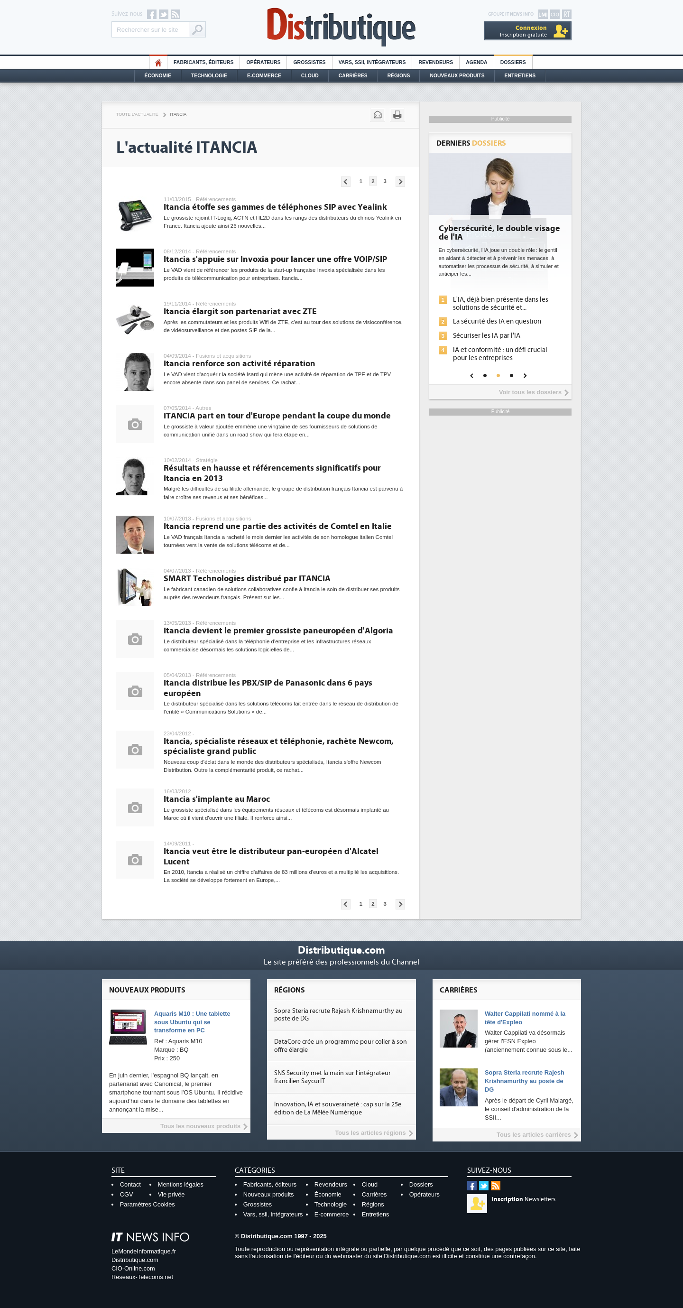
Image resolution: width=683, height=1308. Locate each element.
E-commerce (264, 75)
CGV (126, 1194)
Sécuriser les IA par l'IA (486, 336)
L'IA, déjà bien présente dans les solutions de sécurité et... (500, 304)
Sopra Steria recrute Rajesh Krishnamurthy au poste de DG (524, 1081)
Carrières (353, 75)
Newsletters (523, 1199)
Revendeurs (435, 62)
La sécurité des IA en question (497, 321)
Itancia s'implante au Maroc (217, 799)
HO (158, 62)
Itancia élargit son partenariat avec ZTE (240, 311)
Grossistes (309, 62)
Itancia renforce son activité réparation (239, 364)
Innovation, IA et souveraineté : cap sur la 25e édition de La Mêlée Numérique (337, 1108)
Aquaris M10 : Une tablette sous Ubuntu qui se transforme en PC (192, 1022)
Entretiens (520, 75)
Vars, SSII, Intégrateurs (372, 62)
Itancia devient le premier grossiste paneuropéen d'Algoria (278, 631)
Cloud (310, 75)
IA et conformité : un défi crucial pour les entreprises (500, 354)
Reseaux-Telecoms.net (142, 1276)
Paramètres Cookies (147, 1204)
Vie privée (171, 1194)
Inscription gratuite (523, 31)
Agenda (476, 62)
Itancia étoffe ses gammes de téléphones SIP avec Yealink (275, 207)
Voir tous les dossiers (530, 392)
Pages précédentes (346, 181)
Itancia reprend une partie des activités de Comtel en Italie (278, 526)
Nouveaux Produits (457, 75)
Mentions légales (180, 1184)
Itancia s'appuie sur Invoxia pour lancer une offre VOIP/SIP (275, 259)
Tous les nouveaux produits (200, 1126)
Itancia (178, 114)
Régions (399, 75)
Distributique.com (134, 1259)
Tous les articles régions (370, 1132)
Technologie (209, 75)
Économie (158, 75)
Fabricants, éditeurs (203, 62)
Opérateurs (263, 62)
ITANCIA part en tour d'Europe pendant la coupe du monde (277, 416)
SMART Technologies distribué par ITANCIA (247, 579)
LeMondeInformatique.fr (143, 1251)
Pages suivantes (400, 181)
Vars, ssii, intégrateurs (273, 1214)
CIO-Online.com (133, 1268)
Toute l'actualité (137, 114)
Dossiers (513, 62)
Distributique (341, 27)
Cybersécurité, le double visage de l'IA (499, 232)
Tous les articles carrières (534, 1134)
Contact (130, 1184)
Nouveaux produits (268, 1194)
